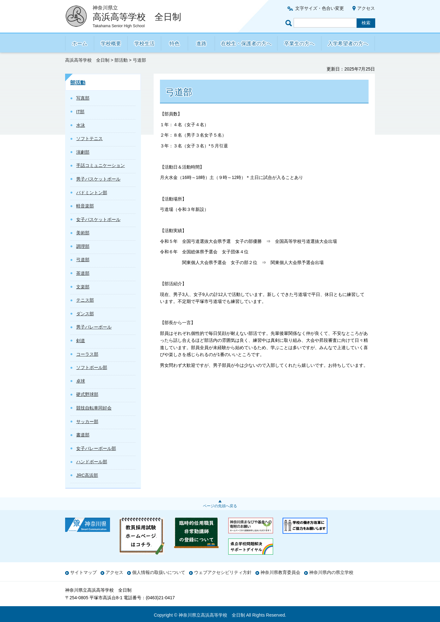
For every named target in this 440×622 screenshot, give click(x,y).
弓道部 (82, 259)
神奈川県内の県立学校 (331, 572)
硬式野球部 (87, 394)
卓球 (80, 381)
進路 (201, 43)
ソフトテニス (89, 138)
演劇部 (82, 152)
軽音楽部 (85, 205)
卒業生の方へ (299, 43)
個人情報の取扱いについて (158, 572)
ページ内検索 (289, 23)
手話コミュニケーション (100, 165)
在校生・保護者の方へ (246, 43)
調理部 (82, 246)
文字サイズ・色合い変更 (319, 8)
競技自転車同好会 (94, 407)
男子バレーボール (94, 326)
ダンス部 (85, 313)
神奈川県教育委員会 (280, 572)
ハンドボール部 (91, 461)
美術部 (82, 232)
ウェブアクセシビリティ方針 (223, 572)
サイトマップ (83, 572)
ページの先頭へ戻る (220, 506)
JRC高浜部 (87, 475)
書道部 (82, 434)
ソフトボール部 (91, 367)
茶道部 (82, 273)
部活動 (121, 60)
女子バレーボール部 (96, 448)
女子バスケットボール (98, 219)
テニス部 (85, 300)
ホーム (79, 43)
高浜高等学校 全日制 (87, 60)
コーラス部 (87, 354)
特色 (174, 43)
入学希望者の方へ (348, 43)
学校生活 (144, 43)
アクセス (366, 8)
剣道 (80, 340)
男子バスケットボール (98, 179)
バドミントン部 (91, 192)
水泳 (80, 125)
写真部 (82, 98)
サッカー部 (87, 421)
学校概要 (111, 43)
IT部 (80, 111)
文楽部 (82, 286)
